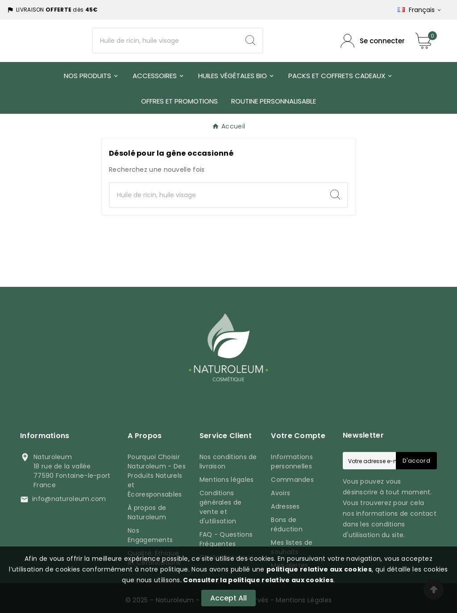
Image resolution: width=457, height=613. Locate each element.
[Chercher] (165, 41)
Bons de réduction (287, 524)
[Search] (250, 40)
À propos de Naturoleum (147, 512)
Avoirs (280, 493)
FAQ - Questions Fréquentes (226, 539)
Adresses (285, 506)
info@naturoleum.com (69, 498)
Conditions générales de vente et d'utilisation (220, 507)
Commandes (292, 479)
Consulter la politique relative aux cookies (257, 580)
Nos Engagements (150, 535)
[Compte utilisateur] (373, 41)
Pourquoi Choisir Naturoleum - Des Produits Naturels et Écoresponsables (157, 475)
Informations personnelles (292, 461)
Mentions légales (226, 479)
